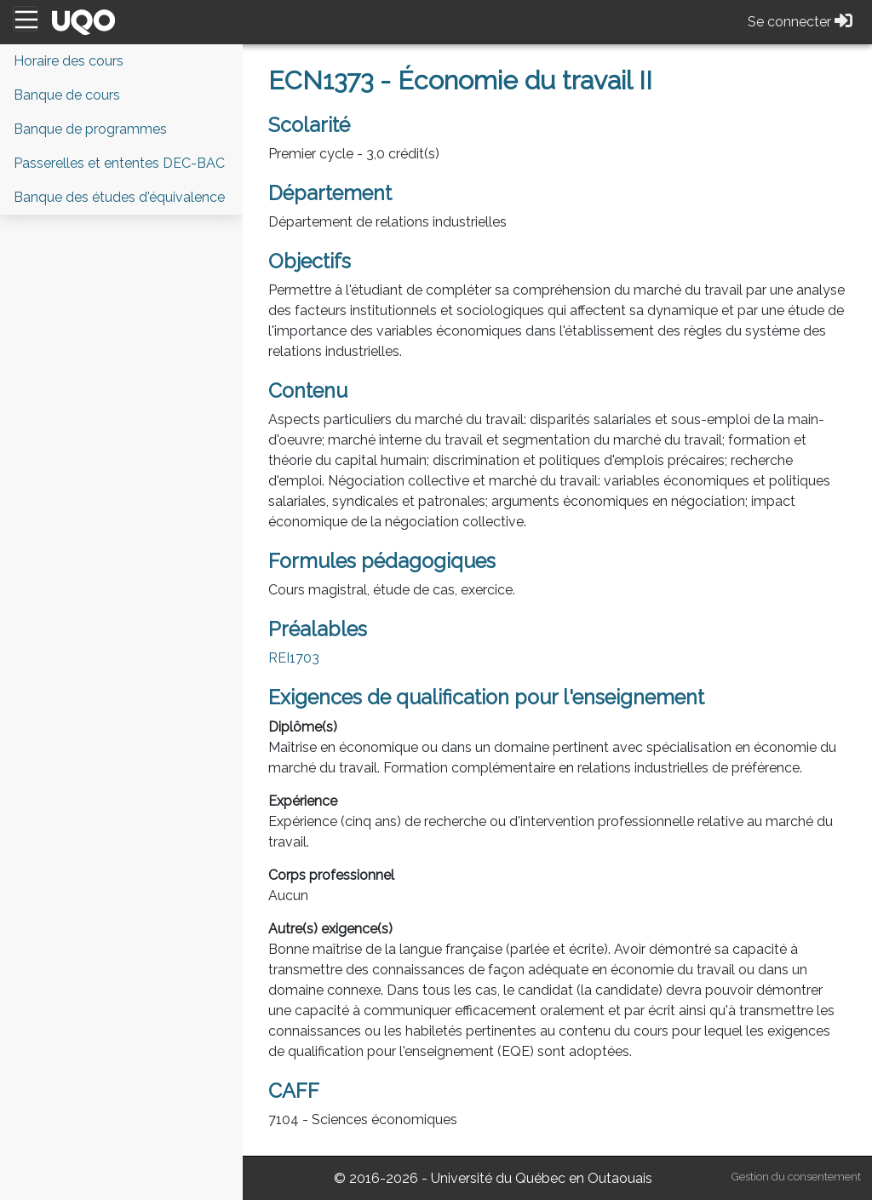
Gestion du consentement (796, 1176)
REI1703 (293, 658)
